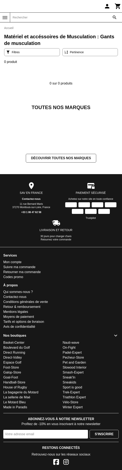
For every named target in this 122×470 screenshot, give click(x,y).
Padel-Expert (72, 394)
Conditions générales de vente (25, 343)
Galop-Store (12, 414)
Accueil (8, 28)
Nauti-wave (71, 384)
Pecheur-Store (73, 399)
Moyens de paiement (18, 358)
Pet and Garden (74, 404)
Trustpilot (91, 259)
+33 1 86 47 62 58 (31, 253)
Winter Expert (73, 448)
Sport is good (72, 428)
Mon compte (12, 303)
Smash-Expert (73, 414)
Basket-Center (13, 384)
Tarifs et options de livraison (23, 363)
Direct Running (14, 394)
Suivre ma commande (19, 308)
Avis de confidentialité (19, 368)
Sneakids (69, 423)
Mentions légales (15, 353)
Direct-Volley (12, 399)
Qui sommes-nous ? (18, 333)
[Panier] (118, 6)
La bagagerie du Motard (20, 433)
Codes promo (13, 318)
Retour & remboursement (21, 348)
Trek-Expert (71, 433)
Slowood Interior (75, 409)
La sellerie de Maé (16, 438)
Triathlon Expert (74, 438)
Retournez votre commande (56, 281)
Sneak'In (69, 419)
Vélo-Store (70, 443)
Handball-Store (14, 423)
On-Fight (69, 389)
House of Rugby (15, 428)
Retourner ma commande (22, 313)
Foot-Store (11, 409)
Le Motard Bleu (14, 443)
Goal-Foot (10, 419)
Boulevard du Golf (16, 389)
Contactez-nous (31, 240)
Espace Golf (12, 404)
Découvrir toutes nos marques (61, 199)
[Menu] (5, 18)
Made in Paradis (15, 448)
